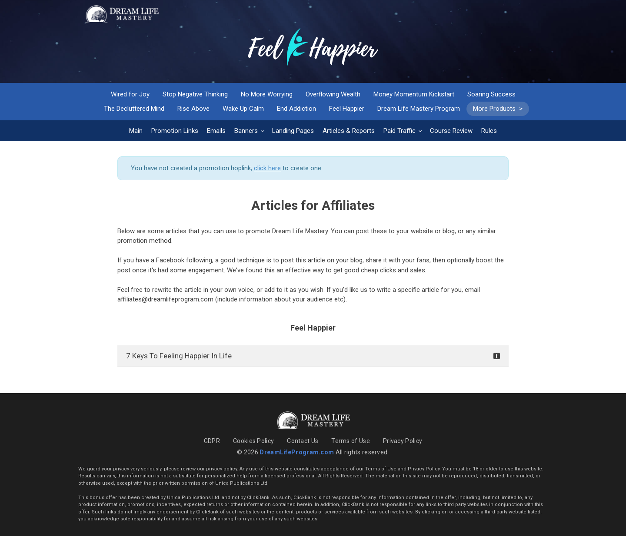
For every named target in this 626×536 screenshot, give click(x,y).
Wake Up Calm (243, 108)
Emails (216, 131)
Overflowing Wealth (333, 94)
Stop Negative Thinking (195, 94)
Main (136, 131)
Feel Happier (346, 108)
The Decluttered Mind (134, 108)
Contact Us (302, 440)
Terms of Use (350, 440)
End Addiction (296, 108)
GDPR (212, 440)
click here (267, 168)
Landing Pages (293, 131)
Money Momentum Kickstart (413, 94)
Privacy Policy (402, 440)
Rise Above (193, 108)
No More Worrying (267, 94)
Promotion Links (174, 131)
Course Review (451, 131)
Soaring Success (491, 94)
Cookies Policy (253, 440)
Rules (489, 131)
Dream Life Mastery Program (418, 108)
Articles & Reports (349, 131)
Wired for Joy (130, 94)
